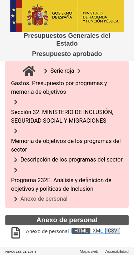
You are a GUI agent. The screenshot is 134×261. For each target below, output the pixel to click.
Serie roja (62, 70)
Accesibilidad (117, 251)
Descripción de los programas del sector (71, 159)
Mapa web (89, 251)
